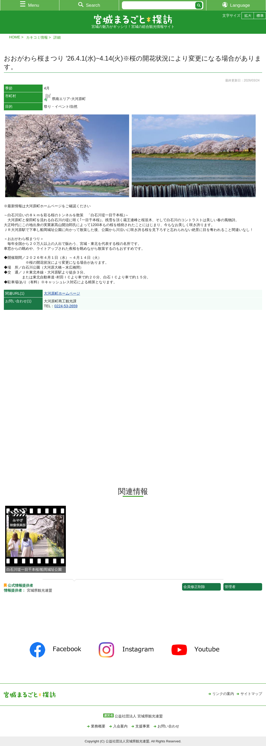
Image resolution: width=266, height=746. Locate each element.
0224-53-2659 (65, 306)
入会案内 (120, 726)
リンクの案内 (223, 694)
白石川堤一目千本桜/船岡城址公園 (34, 569)
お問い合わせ (168, 726)
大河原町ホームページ (62, 293)
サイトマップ (251, 694)
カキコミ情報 (37, 37)
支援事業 (142, 726)
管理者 (230, 587)
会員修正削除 (194, 587)
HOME (14, 37)
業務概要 (98, 726)
